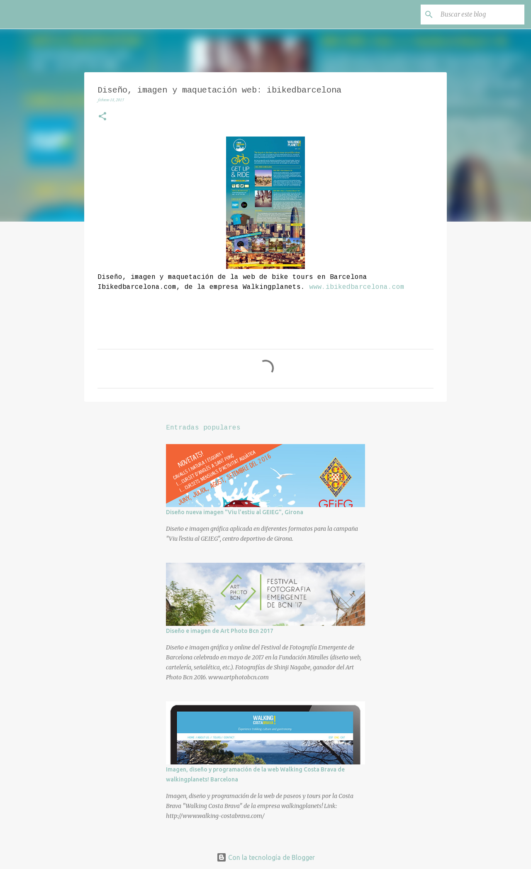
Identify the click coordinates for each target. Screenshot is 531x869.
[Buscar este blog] (480, 14)
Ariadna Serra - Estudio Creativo (121, 14)
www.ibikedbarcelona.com (356, 287)
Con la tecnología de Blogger (266, 857)
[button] (102, 117)
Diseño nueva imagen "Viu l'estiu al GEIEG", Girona (234, 512)
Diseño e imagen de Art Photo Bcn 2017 (219, 630)
